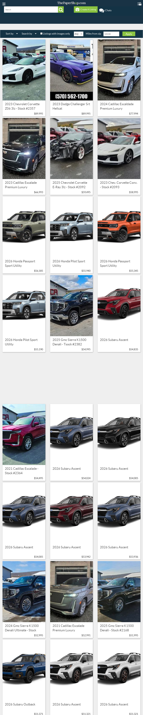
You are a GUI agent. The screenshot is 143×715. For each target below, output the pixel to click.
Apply (129, 33)
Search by (30, 33)
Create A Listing (86, 9)
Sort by (13, 33)
